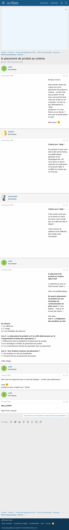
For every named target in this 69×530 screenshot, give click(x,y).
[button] (3, 3)
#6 (67, 402)
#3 (67, 205)
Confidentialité (34, 523)
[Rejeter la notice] (65, 9)
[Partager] (63, 75)
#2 (67, 140)
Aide (42, 523)
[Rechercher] (66, 3)
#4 (67, 270)
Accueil (47, 523)
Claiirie (11, 132)
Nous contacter (7, 523)
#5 (67, 375)
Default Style (7, 520)
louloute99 (12, 196)
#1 (67, 76)
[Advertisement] (24, 102)
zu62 (4, 62)
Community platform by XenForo (19, 528)
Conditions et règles (20, 523)
